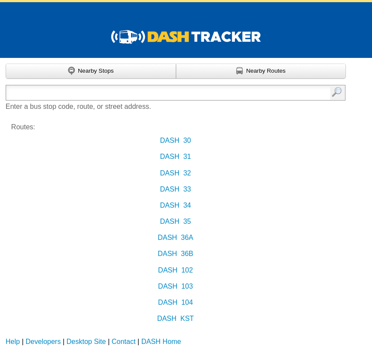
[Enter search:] (151, 92)
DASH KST (175, 318)
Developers (43, 341)
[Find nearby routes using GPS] (261, 71)
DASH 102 (175, 270)
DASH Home (161, 341)
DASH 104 (175, 302)
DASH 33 (175, 189)
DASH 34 (175, 205)
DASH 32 (175, 173)
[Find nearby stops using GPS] (91, 71)
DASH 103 (175, 286)
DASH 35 (175, 221)
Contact (124, 341)
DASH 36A (175, 237)
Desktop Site (86, 341)
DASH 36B (175, 253)
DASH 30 (175, 140)
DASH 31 (175, 156)
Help (13, 341)
